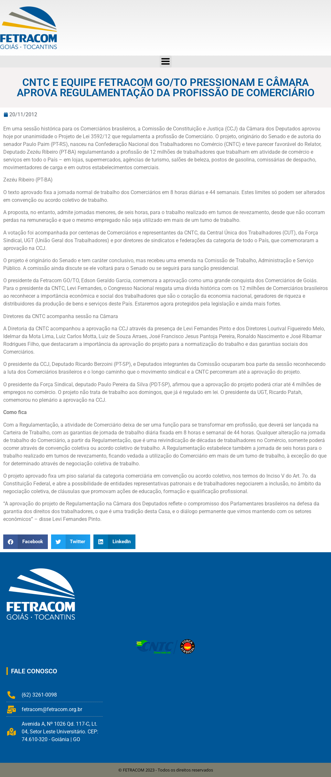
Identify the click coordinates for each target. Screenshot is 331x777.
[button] (25, 541)
